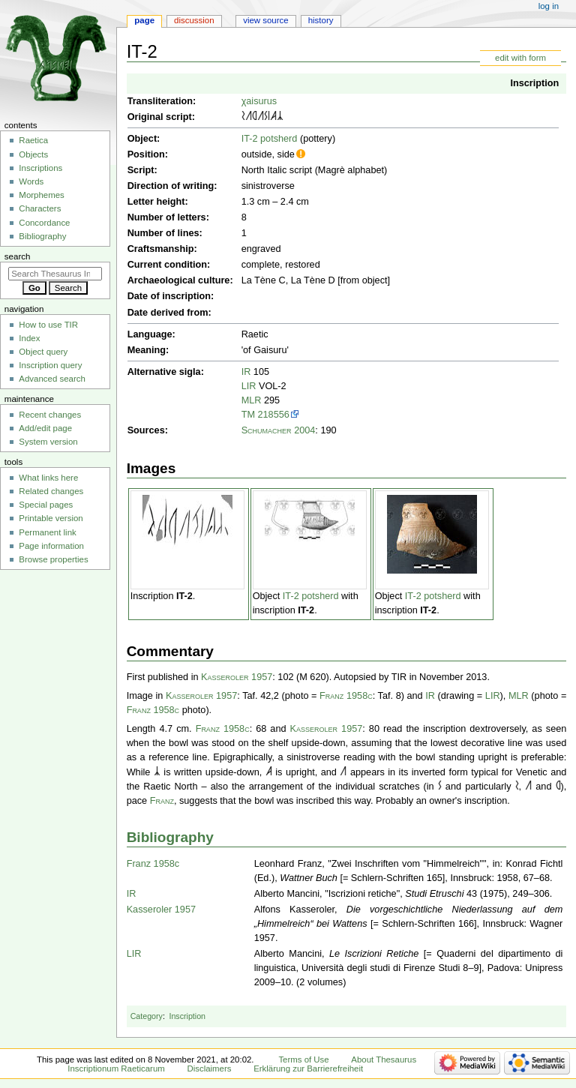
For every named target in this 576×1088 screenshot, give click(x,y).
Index (29, 338)
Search (17, 256)
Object (142, 138)
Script (141, 170)
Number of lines (164, 233)
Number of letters (167, 217)
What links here (48, 477)
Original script (160, 117)
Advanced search (52, 378)
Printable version (50, 518)
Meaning (147, 350)
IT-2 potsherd (270, 138)
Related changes (51, 491)
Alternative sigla (164, 372)
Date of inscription (169, 296)
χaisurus (260, 101)
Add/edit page (45, 428)
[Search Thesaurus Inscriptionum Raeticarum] (55, 273)
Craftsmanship (161, 249)
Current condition (167, 264)
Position (146, 154)
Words (31, 181)
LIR (249, 386)
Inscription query (50, 365)
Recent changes (50, 414)
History (321, 20)
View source (265, 20)
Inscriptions (40, 167)
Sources (146, 430)
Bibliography (170, 837)
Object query (43, 351)
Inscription (534, 83)
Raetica (33, 140)
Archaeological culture (179, 280)
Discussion (194, 20)
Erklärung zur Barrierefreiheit (308, 1068)
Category (146, 1016)
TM (248, 414)
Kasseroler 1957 (236, 677)
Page (144, 20)
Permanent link (47, 532)
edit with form (520, 57)
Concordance (44, 222)
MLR (252, 400)
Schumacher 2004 (279, 430)
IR (246, 372)
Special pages (46, 504)
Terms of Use (303, 1059)
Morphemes (41, 194)
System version (48, 441)
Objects (33, 154)
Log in (548, 5)
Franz (162, 801)
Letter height (156, 201)
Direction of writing (171, 186)
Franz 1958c (346, 696)
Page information (51, 545)
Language (150, 334)
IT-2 (184, 596)
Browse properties (53, 559)
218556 (274, 414)
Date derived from (168, 312)
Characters (40, 208)
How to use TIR (48, 324)
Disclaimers (209, 1068)
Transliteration (160, 101)
